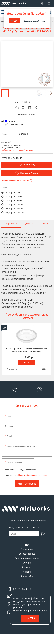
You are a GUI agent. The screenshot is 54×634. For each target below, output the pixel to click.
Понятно (30, 618)
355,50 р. (9, 209)
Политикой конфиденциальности (32, 475)
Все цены (27, 363)
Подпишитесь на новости (24, 528)
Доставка (27, 567)
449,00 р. (9, 200)
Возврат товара (27, 554)
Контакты (27, 572)
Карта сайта (27, 576)
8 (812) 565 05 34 (22, 589)
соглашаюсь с (26, 475)
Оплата (27, 563)
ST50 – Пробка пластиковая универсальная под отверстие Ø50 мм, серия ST (27, 350)
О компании (27, 549)
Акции (27, 545)
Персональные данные (27, 558)
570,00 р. (9, 192)
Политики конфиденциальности (30, 610)
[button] (49, 93)
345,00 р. (9, 213)
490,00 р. (9, 196)
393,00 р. (9, 205)
